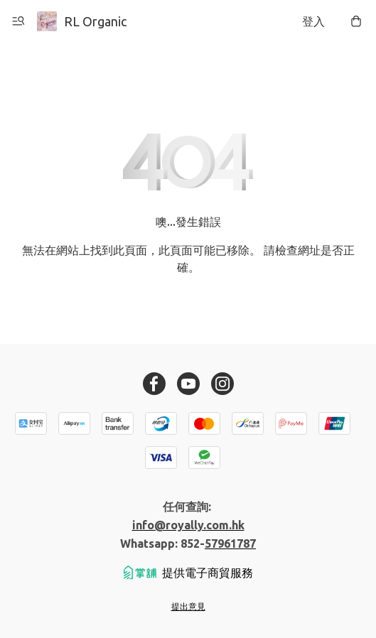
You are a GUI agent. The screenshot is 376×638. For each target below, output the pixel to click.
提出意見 (188, 606)
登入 (313, 21)
